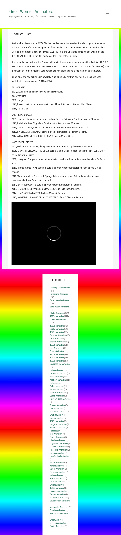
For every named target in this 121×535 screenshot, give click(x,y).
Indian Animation (56, 475)
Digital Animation (57, 329)
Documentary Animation (60, 364)
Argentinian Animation (59, 443)
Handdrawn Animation (59, 294)
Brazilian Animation (57, 415)
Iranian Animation (57, 462)
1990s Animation (57, 316)
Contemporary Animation (60, 287)
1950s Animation (57, 357)
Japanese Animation (58, 373)
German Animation (57, 392)
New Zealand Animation (59, 456)
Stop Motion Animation (59, 306)
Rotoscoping (55, 431)
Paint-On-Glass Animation (60, 399)
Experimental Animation (59, 300)
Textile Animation (57, 478)
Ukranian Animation (57, 481)
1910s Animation (57, 488)
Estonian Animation (57, 472)
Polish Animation (57, 386)
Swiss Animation (56, 389)
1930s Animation (57, 361)
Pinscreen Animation (58, 450)
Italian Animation (56, 370)
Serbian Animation (57, 494)
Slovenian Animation (58, 523)
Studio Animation (57, 313)
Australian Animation (58, 411)
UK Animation (55, 338)
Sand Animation (56, 376)
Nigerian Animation (57, 440)
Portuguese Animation (59, 513)
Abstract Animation (58, 380)
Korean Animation (57, 465)
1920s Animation (57, 421)
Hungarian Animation (58, 424)
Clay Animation (56, 348)
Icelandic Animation (58, 497)
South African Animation (60, 500)
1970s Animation (57, 332)
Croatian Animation (57, 510)
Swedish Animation (58, 427)
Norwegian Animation (58, 491)
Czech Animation (57, 396)
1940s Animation (57, 354)
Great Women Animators (31, 11)
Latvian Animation (57, 453)
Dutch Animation (56, 408)
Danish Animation (57, 469)
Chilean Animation (57, 485)
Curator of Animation (58, 446)
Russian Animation (57, 405)
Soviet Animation (57, 437)
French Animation (57, 351)
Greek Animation (56, 520)
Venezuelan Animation (59, 507)
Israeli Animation (56, 418)
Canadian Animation (58, 335)
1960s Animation (57, 345)
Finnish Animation (57, 526)
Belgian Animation (57, 383)
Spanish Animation (57, 341)
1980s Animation (57, 326)
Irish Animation (56, 434)
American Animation (58, 319)
